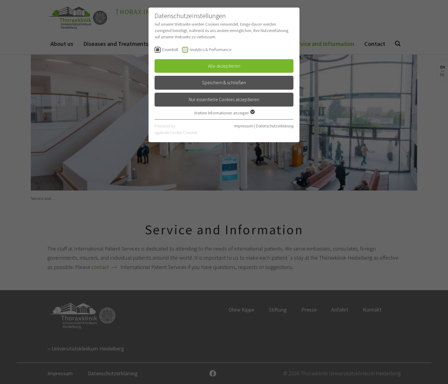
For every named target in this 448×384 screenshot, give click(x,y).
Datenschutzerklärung (274, 126)
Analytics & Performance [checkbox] (210, 49)
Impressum (243, 126)
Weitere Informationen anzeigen (224, 113)
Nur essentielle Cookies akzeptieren (224, 99)
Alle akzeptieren (224, 66)
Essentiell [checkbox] (170, 49)
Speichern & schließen (224, 82)
